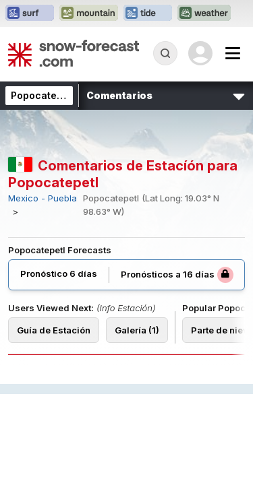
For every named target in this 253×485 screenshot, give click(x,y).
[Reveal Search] (165, 53)
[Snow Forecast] (73, 53)
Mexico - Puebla (42, 198)
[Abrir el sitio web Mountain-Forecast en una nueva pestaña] (88, 13)
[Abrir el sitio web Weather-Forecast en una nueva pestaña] (204, 13)
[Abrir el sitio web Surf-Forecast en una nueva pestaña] (29, 13)
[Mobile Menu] (233, 53)
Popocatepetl (43, 95)
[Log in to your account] (200, 53)
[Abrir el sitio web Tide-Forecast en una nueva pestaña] (147, 13)
